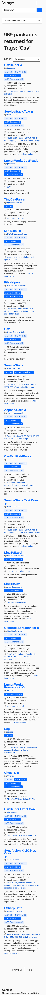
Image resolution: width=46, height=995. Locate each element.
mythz (10, 114)
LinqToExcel (13, 552)
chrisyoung (12, 812)
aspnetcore (9, 885)
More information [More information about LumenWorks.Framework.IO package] (21, 722)
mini (32, 257)
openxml (8, 260)
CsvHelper (11, 65)
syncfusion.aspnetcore (25, 883)
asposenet (18, 413)
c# (12, 799)
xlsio (10, 888)
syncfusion (11, 883)
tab (17, 602)
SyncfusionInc (13, 859)
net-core (20, 885)
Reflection (26, 140)
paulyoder (22, 556)
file (5, 752)
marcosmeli (12, 285)
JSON (9, 138)
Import (31, 311)
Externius (18, 203)
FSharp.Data (13, 908)
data (17, 934)
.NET (15, 799)
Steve (10, 332)
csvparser (20, 218)
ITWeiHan (11, 234)
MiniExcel (11, 230)
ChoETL (10, 772)
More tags (35, 140)
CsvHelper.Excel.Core (20, 809)
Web (16, 387)
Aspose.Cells (14, 410)
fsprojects (17, 911)
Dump (19, 140)
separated (30, 91)
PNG (6, 439)
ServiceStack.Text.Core (21, 500)
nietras (10, 732)
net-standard (30, 885)
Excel (9, 436)
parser (12, 218)
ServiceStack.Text (17, 111)
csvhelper (14, 91)
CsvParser (20, 483)
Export (7, 314)
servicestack (18, 114)
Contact (7, 990)
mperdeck (11, 587)
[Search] (39, 10)
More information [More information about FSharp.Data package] (11, 953)
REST (10, 387)
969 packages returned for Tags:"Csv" (20, 41)
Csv (7, 329)
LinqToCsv (12, 583)
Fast (8, 384)
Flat (23, 309)
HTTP (35, 138)
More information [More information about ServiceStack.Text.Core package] (25, 546)
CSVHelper (16, 835)
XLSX (18, 436)
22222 (10, 459)
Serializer (20, 138)
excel (9, 257)
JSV (31, 138)
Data (19, 309)
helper (14, 260)
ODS (17, 439)
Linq (8, 571)
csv (8, 91)
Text (14, 138)
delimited (8, 94)
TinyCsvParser (15, 199)
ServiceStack (13, 365)
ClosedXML (31, 835)
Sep (7, 728)
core (6, 888)
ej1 (15, 885)
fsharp (12, 934)
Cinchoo (10, 776)
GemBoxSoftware (14, 631)
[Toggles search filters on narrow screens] (39, 20)
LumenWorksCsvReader (22, 160)
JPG (37, 436)
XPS (19, 657)
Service (21, 387)
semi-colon (30, 747)
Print (6, 659)
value (37, 91)
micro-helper (24, 257)
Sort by (8, 59)
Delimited (24, 311)
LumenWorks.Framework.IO (14, 686)
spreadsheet (21, 571)
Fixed (17, 311)
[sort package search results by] (26, 59)
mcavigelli (22, 285)
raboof (10, 690)
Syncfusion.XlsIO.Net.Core (20, 852)
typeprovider (25, 934)
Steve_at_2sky (19, 332)
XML (18, 384)
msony (19, 587)
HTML (28, 384)
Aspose (10, 413)
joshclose (11, 68)
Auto (6, 140)
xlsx (13, 257)
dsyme (10, 911)
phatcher (11, 164)
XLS (13, 436)
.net (37, 885)
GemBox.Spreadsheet (20, 627)
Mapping (12, 140)
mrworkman (12, 556)
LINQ (13, 602)
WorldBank (35, 934)
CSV (27, 138)
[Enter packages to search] (19, 10)
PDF (33, 436)
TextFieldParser (27, 485)
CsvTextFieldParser (18, 456)
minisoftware (21, 234)
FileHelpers (12, 282)
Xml (24, 799)
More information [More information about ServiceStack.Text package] (25, 154)
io (27, 750)
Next (29, 969)
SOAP (33, 384)
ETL (8, 799)
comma (22, 91)
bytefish (10, 203)
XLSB (23, 436)
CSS (16, 937)
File (26, 309)
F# (8, 934)
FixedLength (9, 311)
